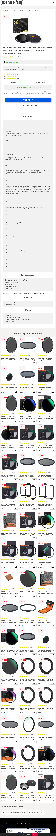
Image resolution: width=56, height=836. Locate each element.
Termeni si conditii (12, 824)
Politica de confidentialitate (29, 824)
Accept (35, 834)
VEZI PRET (28, 100)
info (16, 363)
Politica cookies (44, 824)
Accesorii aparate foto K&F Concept (28, 10)
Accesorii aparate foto (9, 10)
